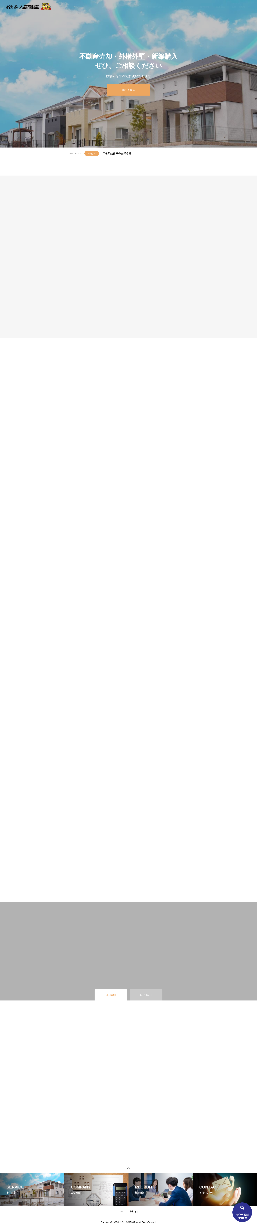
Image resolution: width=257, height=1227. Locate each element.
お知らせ (189, 6)
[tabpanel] (128, 74)
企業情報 (204, 6)
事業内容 (173, 6)
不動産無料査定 (154, 6)
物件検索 (135, 6)
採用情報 (220, 6)
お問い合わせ (239, 6)
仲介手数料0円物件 (242, 1216)
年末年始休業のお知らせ (116, 153)
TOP (120, 1211)
